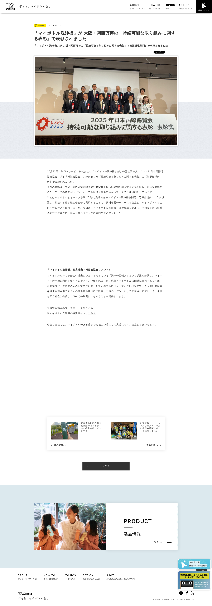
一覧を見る (162, 542)
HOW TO (154, 6)
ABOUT (137, 6)
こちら (89, 308)
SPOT (121, 577)
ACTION (185, 6)
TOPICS (169, 6)
